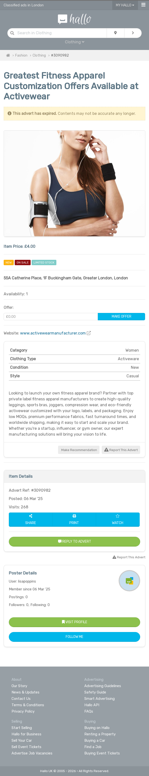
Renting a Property (100, 734)
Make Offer (121, 316)
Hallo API (91, 705)
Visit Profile (74, 622)
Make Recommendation (79, 450)
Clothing (74, 42)
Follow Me (74, 637)
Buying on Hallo (97, 728)
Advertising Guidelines (102, 686)
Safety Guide (95, 692)
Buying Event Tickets (102, 753)
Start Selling (22, 728)
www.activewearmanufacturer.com (53, 333)
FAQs (88, 711)
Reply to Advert (74, 541)
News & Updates (25, 692)
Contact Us (21, 698)
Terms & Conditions (28, 705)
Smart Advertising (99, 698)
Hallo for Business (26, 734)
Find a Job (92, 747)
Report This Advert (121, 450)
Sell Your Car (22, 740)
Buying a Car (94, 740)
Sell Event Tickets (26, 747)
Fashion (21, 55)
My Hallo (125, 5)
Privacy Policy (23, 711)
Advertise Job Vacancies (32, 753)
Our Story (19, 686)
